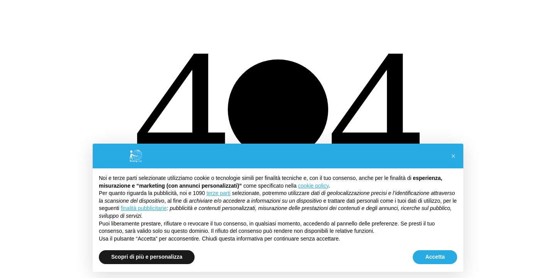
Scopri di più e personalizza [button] (146, 257)
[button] (453, 156)
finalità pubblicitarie (144, 208)
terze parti (219, 193)
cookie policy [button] (313, 186)
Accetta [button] (435, 257)
